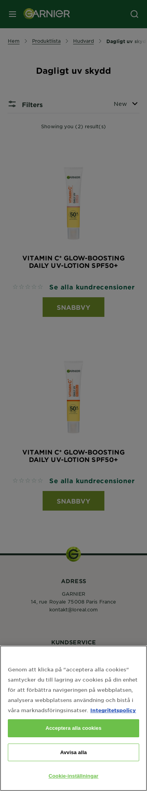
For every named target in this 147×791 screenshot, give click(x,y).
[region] (73, 718)
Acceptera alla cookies (73, 728)
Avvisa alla (73, 752)
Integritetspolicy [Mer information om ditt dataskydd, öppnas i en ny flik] (113, 710)
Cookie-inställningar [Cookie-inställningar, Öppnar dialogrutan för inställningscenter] (73, 776)
